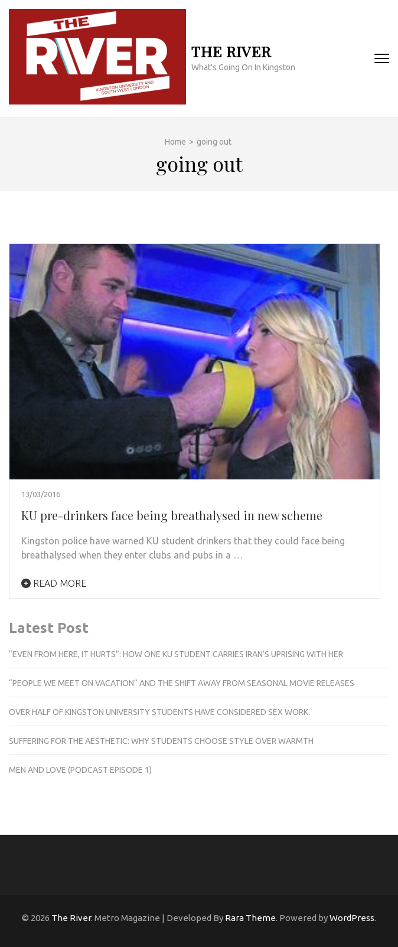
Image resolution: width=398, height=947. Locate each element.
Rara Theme (250, 918)
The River (231, 51)
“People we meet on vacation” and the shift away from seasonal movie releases (181, 683)
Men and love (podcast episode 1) (80, 770)
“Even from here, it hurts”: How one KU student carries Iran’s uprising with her (176, 654)
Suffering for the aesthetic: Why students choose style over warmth (161, 741)
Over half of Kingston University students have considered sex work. (159, 712)
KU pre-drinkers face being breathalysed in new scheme (171, 515)
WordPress (352, 918)
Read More (53, 583)
